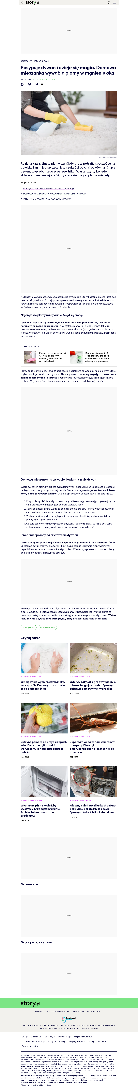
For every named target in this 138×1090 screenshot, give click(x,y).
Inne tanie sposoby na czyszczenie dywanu (47, 199)
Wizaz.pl (102, 1041)
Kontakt (39, 1012)
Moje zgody (93, 1012)
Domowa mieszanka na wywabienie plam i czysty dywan (55, 194)
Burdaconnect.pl (30, 1046)
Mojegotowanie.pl (83, 1037)
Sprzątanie (28, 627)
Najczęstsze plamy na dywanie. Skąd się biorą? (48, 189)
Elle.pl (25, 1037)
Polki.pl (62, 1041)
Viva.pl (91, 1041)
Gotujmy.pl (49, 1037)
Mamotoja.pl (64, 1037)
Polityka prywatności (58, 1012)
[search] (109, 2)
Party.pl (52, 1041)
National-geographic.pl (33, 1041)
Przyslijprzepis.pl (77, 1041)
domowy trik (47, 627)
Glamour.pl (36, 1037)
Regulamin (78, 1012)
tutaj (49, 1085)
